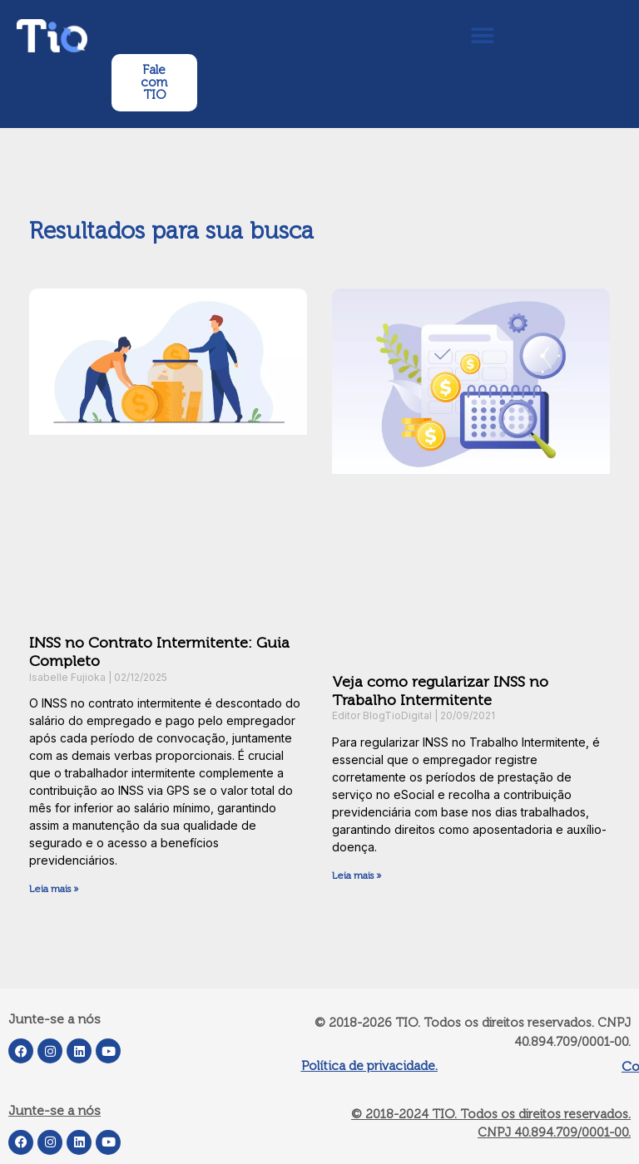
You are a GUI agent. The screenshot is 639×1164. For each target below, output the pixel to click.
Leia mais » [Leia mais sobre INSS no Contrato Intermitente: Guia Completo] (53, 889)
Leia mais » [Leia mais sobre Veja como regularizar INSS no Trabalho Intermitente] (356, 875)
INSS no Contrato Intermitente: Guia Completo (159, 652)
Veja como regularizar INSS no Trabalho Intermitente (440, 691)
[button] (482, 35)
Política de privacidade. (369, 1065)
